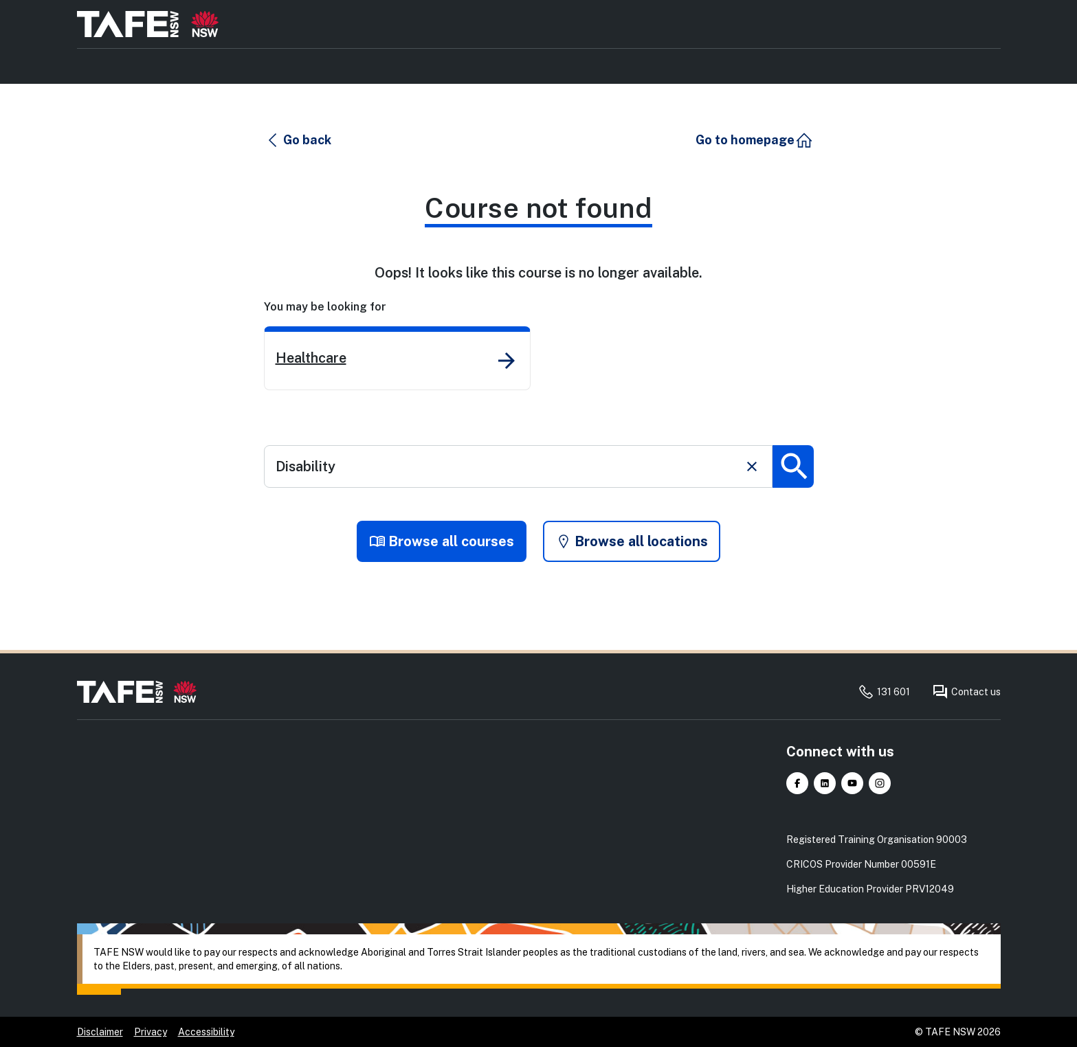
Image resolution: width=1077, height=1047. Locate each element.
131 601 (884, 692)
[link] (397, 358)
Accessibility (206, 1031)
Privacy (150, 1031)
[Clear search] (752, 466)
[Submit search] (793, 466)
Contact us (966, 692)
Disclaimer (100, 1031)
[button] (298, 140)
